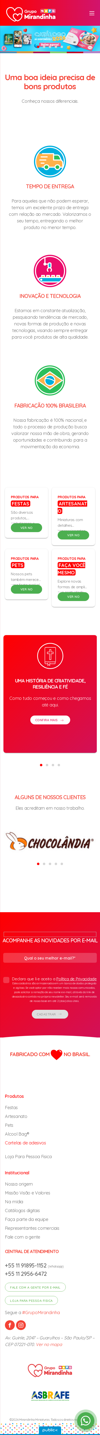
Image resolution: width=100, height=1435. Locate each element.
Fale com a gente (22, 1237)
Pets (9, 1125)
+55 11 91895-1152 (26, 1265)
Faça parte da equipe (26, 1219)
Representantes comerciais (32, 1228)
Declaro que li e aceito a (50, 990)
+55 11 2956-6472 (26, 1273)
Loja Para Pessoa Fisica (28, 1156)
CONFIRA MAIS (50, 730)
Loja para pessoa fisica (31, 1301)
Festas (11, 1107)
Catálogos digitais (22, 1210)
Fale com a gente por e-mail (35, 1287)
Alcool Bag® (17, 1134)
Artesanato (16, 1116)
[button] (38, 46)
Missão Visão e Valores (27, 1193)
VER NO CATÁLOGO (26, 529)
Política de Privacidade (76, 978)
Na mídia (14, 1201)
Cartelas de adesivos (25, 1143)
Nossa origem (19, 1184)
